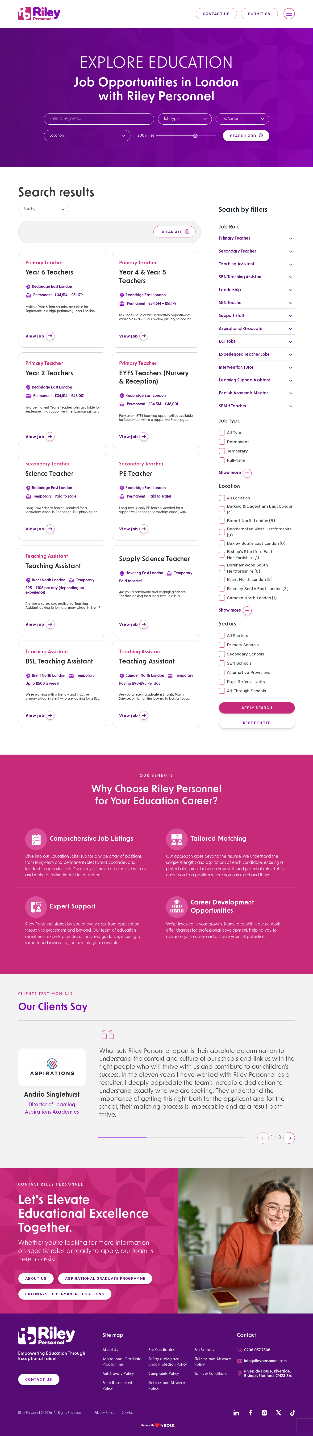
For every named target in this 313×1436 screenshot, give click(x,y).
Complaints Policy (163, 1374)
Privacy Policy (104, 1413)
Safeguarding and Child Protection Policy (167, 1362)
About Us (110, 1350)
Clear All (175, 232)
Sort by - (31, 209)
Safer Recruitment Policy (117, 1385)
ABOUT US (30, 1278)
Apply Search (257, 707)
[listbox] (43, 209)
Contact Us (216, 14)
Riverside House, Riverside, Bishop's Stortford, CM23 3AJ (268, 1374)
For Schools (204, 1350)
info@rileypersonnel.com (265, 1361)
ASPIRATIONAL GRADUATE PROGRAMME (99, 1278)
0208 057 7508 (257, 1350)
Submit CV (259, 14)
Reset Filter (257, 723)
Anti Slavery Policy (118, 1374)
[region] (86, 872)
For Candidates (161, 1350)
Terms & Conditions (210, 1374)
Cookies (127, 1413)
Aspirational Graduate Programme (122, 1362)
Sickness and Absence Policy (212, 1362)
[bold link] (158, 1425)
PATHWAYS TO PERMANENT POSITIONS (59, 1294)
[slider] (195, 136)
